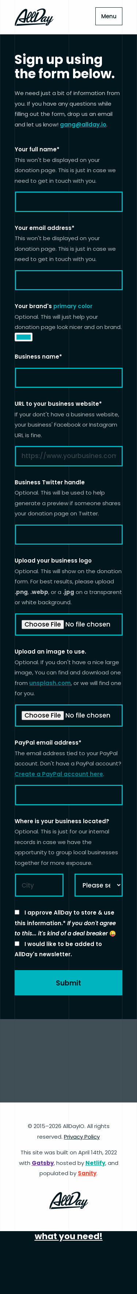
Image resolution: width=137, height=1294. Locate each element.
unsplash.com (50, 683)
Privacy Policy (82, 1136)
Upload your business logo (53, 560)
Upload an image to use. (50, 651)
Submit (68, 983)
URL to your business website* (58, 404)
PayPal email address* (48, 742)
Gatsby (43, 1163)
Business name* (38, 356)
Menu (109, 16)
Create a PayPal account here (59, 774)
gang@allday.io (83, 124)
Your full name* (37, 149)
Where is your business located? (62, 821)
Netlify (95, 1163)
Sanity (87, 1173)
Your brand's (53, 306)
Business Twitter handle (50, 482)
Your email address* (45, 228)
